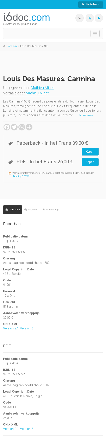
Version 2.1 (11, 328)
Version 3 (26, 328)
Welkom (12, 46)
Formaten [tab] (12, 209)
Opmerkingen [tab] (51, 209)
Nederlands (91, 4)
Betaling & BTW (21, 176)
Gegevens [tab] (31, 209)
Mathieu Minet (42, 88)
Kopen (90, 151)
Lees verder (86, 115)
